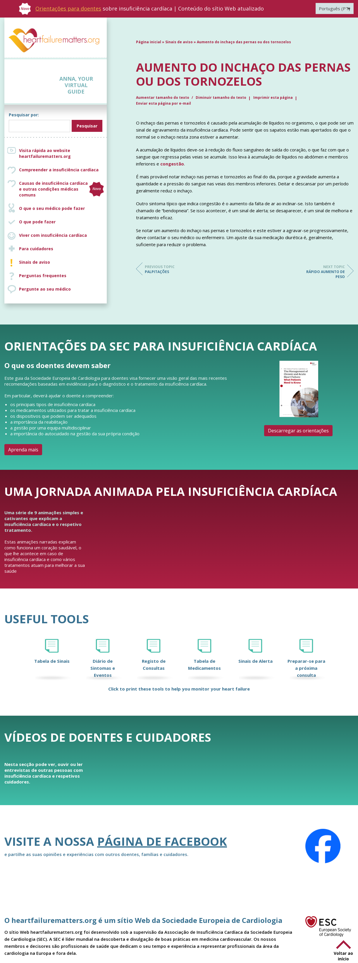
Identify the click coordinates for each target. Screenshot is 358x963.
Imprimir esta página (273, 97)
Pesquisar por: (24, 115)
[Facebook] (322, 846)
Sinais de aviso (34, 262)
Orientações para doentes (68, 8)
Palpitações (168, 269)
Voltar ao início (343, 956)
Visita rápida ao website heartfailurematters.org (45, 153)
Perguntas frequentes (42, 275)
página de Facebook (162, 841)
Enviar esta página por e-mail (163, 103)
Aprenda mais (23, 449)
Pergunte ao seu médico (45, 289)
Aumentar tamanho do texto (163, 97)
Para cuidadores (36, 248)
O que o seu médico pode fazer (52, 208)
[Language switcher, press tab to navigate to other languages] (335, 8)
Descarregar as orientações (298, 430)
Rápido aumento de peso (321, 271)
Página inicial (148, 41)
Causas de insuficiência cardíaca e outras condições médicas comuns (61, 189)
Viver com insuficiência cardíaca (53, 235)
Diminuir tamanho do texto (221, 97)
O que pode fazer (37, 222)
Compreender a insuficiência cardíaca (59, 169)
